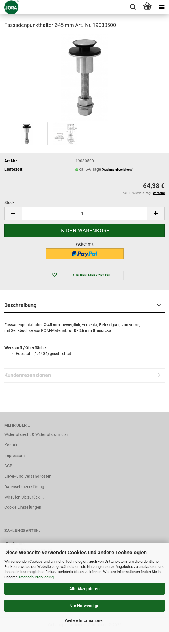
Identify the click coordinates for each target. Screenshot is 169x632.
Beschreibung (20, 305)
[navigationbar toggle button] (162, 7)
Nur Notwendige (84, 605)
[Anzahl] (84, 213)
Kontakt (11, 445)
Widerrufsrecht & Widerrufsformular (36, 434)
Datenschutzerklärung (36, 577)
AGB (8, 466)
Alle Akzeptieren (84, 588)
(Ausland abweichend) (117, 170)
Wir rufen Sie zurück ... (24, 497)
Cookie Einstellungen (22, 507)
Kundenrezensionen (27, 375)
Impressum (14, 455)
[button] (13, 213)
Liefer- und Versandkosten (27, 476)
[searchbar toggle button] (133, 7)
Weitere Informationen (85, 620)
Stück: (9, 202)
